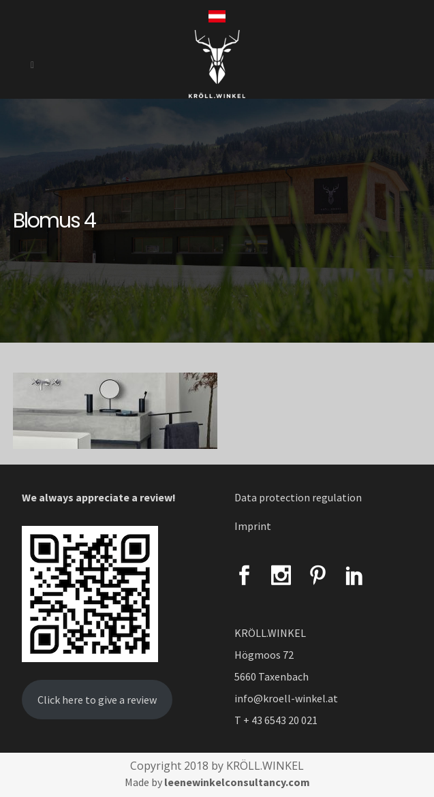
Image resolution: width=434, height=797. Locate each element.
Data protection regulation (298, 497)
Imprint (252, 526)
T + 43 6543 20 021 (275, 720)
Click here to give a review (97, 699)
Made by (217, 782)
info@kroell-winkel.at (286, 698)
